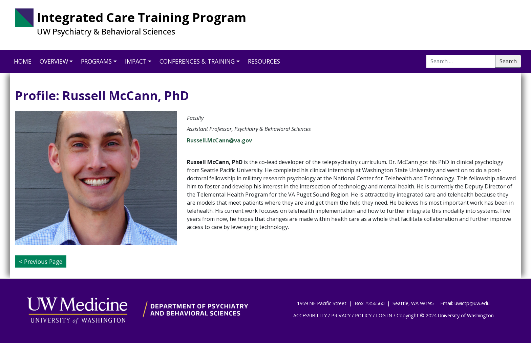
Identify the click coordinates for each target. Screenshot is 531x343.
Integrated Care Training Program (141, 17)
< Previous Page (40, 261)
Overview (54, 61)
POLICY (363, 315)
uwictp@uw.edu (472, 303)
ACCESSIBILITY (310, 315)
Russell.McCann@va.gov (219, 140)
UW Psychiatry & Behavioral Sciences (106, 31)
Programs (96, 61)
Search (508, 61)
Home (22, 61)
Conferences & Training (197, 61)
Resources (264, 61)
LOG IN (384, 315)
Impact (136, 61)
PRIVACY (341, 315)
